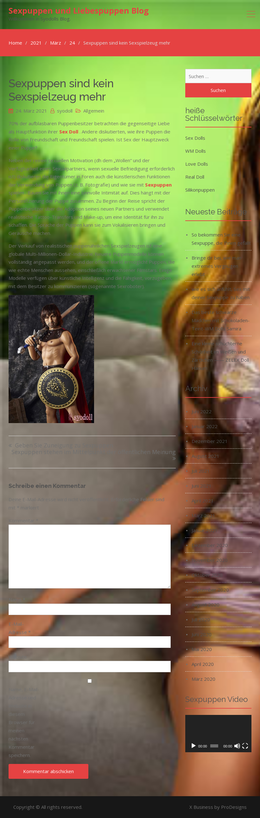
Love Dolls (196, 164)
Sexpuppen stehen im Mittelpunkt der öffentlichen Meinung (93, 452)
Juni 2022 (202, 411)
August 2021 (205, 456)
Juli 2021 (201, 471)
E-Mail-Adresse (20, 628)
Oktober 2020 (207, 575)
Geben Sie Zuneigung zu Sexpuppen (64, 445)
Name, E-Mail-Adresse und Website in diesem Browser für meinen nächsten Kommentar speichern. (24, 722)
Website (18, 657)
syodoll (65, 111)
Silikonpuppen (200, 190)
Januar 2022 (205, 426)
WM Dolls (195, 151)
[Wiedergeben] (193, 746)
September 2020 (210, 590)
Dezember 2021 (210, 441)
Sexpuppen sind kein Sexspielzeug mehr (61, 90)
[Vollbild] (245, 746)
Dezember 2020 (210, 545)
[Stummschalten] (237, 746)
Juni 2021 (202, 486)
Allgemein (93, 111)
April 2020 (203, 664)
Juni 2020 (202, 634)
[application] (218, 733)
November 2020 (210, 560)
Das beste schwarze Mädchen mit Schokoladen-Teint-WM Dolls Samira (221, 320)
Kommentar (23, 520)
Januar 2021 (205, 530)
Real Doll (194, 177)
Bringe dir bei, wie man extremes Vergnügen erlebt (216, 266)
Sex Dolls (195, 138)
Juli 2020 (201, 619)
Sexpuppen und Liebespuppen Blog (79, 10)
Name (17, 599)
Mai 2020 (202, 649)
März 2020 (203, 679)
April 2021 (203, 500)
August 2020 (205, 604)
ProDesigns (234, 807)
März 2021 (203, 515)
